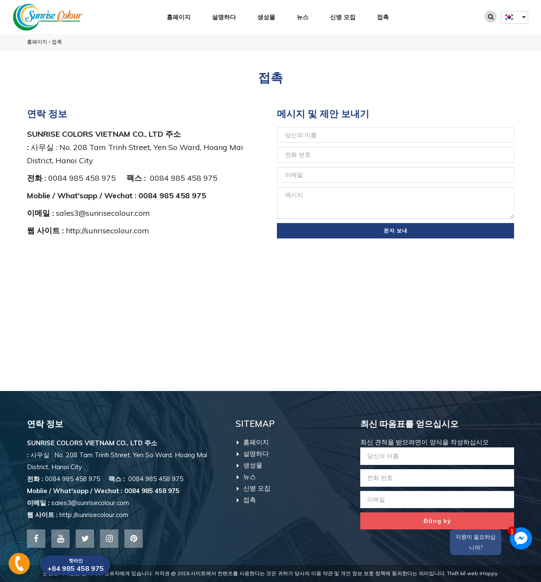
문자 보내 (396, 230)
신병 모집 (343, 17)
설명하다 (224, 17)
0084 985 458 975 (87, 178)
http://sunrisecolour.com (107, 230)
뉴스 (303, 17)
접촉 (383, 17)
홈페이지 (179, 17)
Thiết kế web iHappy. (473, 573)
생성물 (266, 17)
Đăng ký (437, 521)
